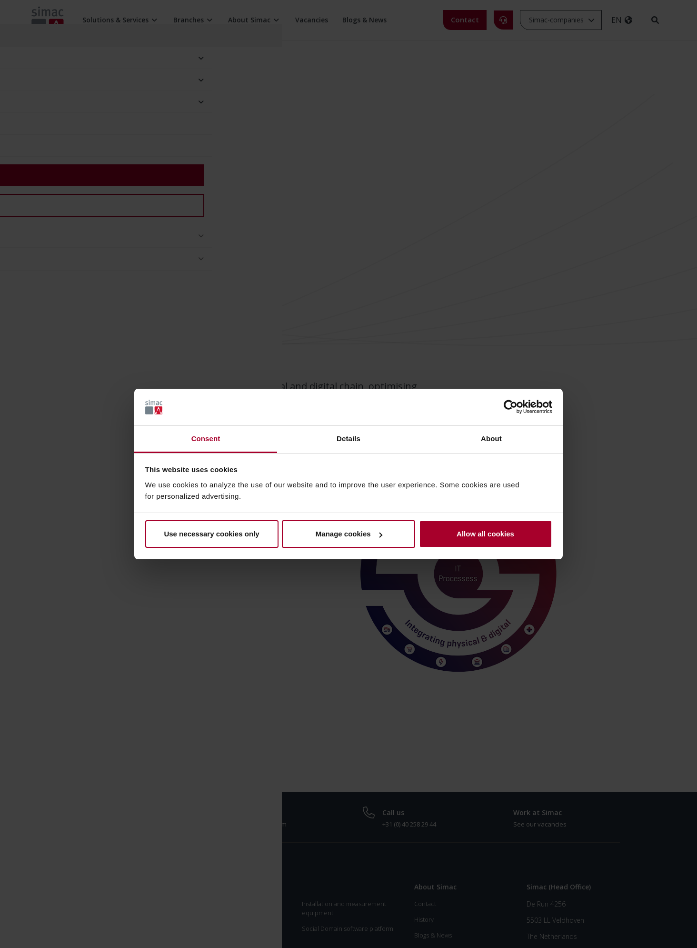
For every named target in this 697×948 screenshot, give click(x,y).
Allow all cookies (485, 534)
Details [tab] (348, 438)
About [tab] (491, 438)
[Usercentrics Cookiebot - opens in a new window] (510, 407)
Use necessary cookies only (211, 534)
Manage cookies (349, 534)
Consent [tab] (205, 438)
